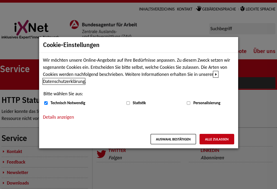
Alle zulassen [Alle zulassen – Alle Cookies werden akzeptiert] (217, 139)
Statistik (139, 103)
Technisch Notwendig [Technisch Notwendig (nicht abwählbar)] (68, 103)
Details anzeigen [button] (58, 117)
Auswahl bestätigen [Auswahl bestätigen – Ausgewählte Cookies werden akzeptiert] (173, 139)
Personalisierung (206, 103)
